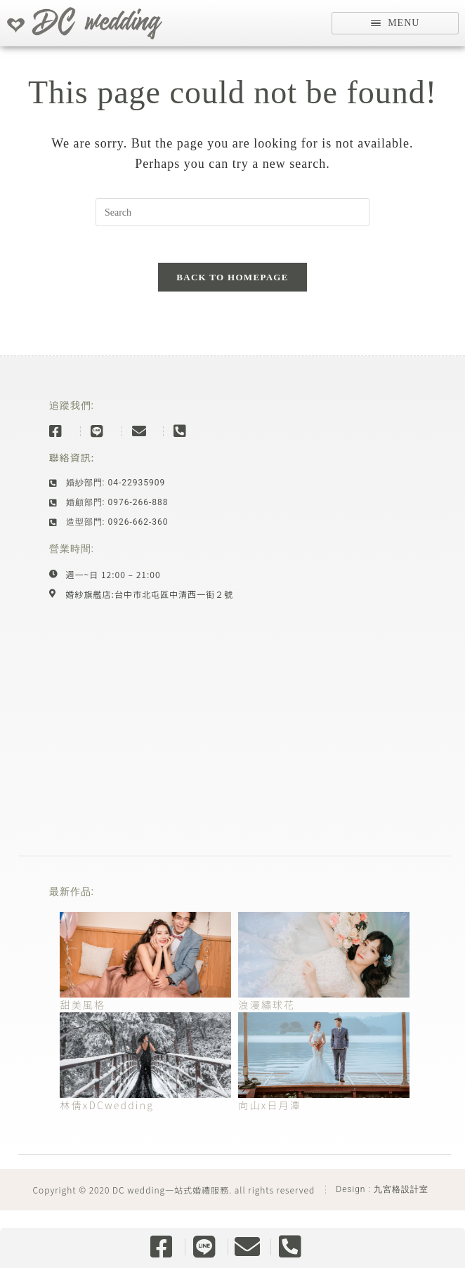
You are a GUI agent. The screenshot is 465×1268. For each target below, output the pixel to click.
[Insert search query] (232, 223)
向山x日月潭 (269, 1123)
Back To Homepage (232, 294)
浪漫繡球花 (266, 1022)
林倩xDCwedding (107, 1123)
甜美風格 (82, 1022)
